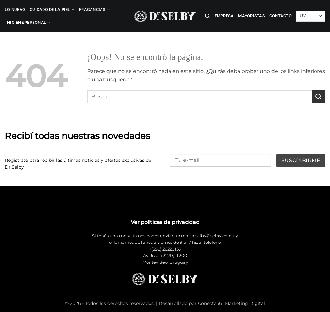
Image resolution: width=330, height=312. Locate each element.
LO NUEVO (15, 9)
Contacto (280, 16)
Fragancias (94, 9)
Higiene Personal (29, 23)
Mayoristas (251, 16)
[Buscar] (207, 16)
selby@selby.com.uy (216, 236)
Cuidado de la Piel (52, 9)
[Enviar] (318, 96)
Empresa (224, 16)
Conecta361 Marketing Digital (231, 303)
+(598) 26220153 (165, 249)
